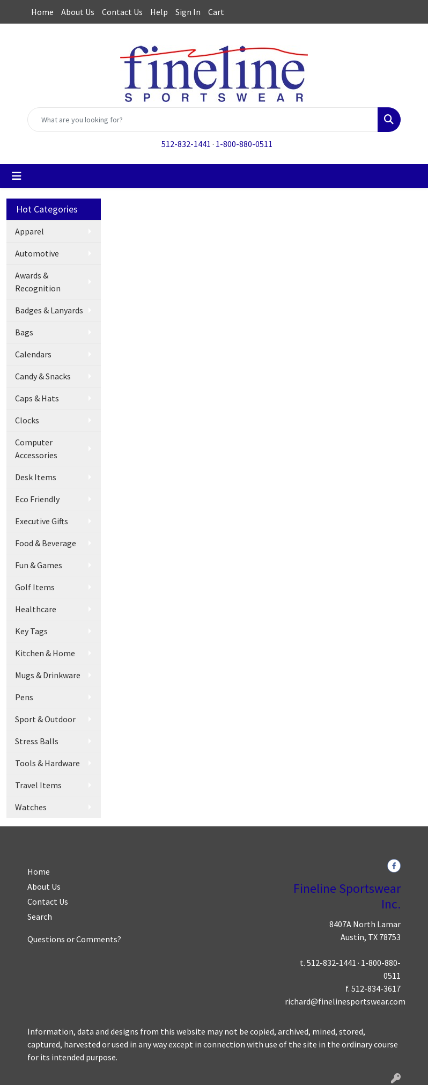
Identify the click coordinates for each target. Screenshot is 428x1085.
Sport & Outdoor (45, 719)
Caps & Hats (37, 398)
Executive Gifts (41, 521)
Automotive (37, 253)
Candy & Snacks (43, 376)
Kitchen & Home (45, 653)
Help (159, 11)
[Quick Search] (202, 119)
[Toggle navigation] (16, 176)
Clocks (27, 420)
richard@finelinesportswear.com (345, 1001)
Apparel (29, 231)
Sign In (188, 11)
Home (42, 11)
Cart (216, 11)
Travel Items (38, 785)
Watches (31, 807)
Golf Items (35, 587)
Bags (24, 332)
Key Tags (31, 631)
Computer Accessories (36, 448)
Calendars (33, 354)
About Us (77, 11)
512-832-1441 (186, 143)
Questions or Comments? (74, 939)
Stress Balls (36, 741)
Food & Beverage (45, 543)
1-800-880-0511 (244, 143)
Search (39, 916)
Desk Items (35, 477)
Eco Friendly (37, 499)
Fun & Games (38, 565)
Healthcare (35, 609)
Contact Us (122, 11)
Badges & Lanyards (49, 310)
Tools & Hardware (47, 763)
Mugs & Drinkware (47, 675)
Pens (24, 697)
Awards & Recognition (38, 282)
